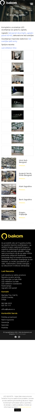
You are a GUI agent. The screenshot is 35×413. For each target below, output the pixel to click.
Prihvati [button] (17, 410)
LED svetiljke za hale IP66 (11, 279)
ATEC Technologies (20, 334)
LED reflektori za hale (10, 281)
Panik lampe (6, 286)
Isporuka (4, 325)
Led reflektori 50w (9, 48)
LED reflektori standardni (11, 283)
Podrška (4, 327)
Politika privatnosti (9, 317)
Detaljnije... (22, 165)
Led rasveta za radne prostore (13, 275)
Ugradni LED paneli (9, 288)
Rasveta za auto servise (10, 277)
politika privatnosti (24, 407)
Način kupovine (7, 320)
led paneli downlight (17, 33)
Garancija (5, 322)
